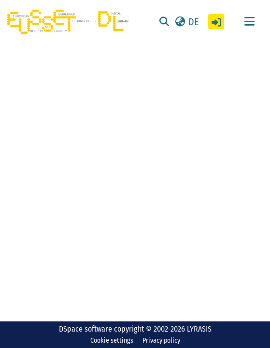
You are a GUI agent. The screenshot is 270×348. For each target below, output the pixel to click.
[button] (186, 21)
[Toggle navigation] (249, 22)
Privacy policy (161, 340)
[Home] (67, 22)
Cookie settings (111, 340)
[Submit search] (164, 22)
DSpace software (85, 329)
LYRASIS (199, 329)
